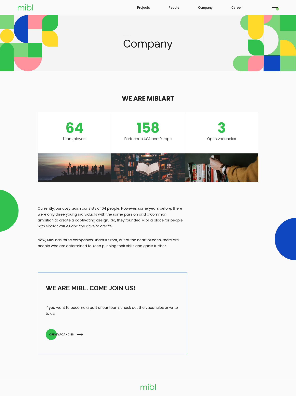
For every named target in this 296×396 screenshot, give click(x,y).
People (173, 7)
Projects (143, 7)
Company (205, 7)
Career (236, 7)
